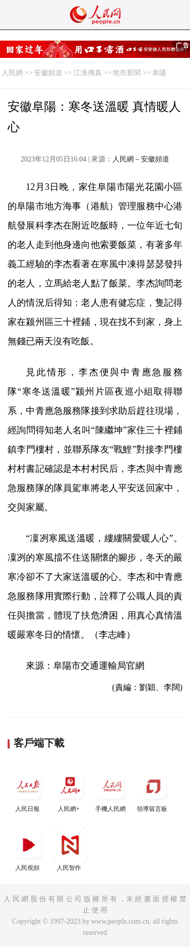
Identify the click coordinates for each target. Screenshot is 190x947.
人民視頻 (28, 849)
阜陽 (159, 73)
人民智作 (70, 849)
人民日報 (28, 790)
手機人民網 (111, 790)
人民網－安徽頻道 (140, 159)
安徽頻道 (48, 73)
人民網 (12, 73)
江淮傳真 (87, 73)
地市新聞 (126, 73)
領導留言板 (153, 790)
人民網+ (70, 790)
